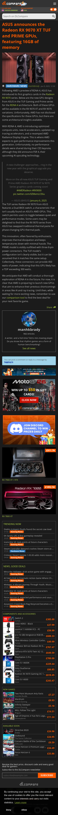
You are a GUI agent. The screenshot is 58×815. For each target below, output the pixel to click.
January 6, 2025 (38, 200)
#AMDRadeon (24, 190)
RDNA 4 (14, 105)
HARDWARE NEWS (16, 86)
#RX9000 (36, 190)
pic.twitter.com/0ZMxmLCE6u (29, 194)
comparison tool (16, 297)
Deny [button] (8, 810)
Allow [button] (24, 810)
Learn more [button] (20, 802)
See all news (29, 348)
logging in (8, 362)
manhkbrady (34, 86)
